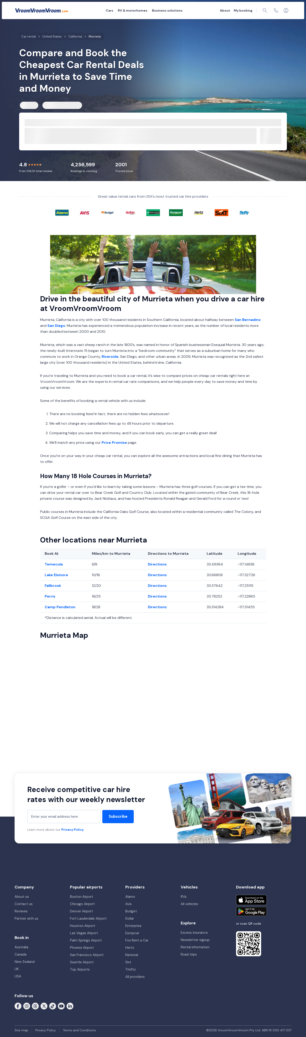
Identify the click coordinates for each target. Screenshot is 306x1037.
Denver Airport (81, 911)
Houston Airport (82, 925)
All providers (135, 976)
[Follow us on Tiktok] (52, 1006)
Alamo (130, 896)
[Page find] (265, 10)
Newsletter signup (195, 940)
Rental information (195, 947)
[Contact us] (276, 10)
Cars (109, 10)
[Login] (286, 10)
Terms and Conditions (79, 1030)
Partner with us (26, 918)
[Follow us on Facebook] (18, 1006)
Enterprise (133, 925)
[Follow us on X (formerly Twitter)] (44, 1006)
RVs (184, 896)
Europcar (132, 933)
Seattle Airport (82, 962)
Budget (131, 911)
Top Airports (80, 969)
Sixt (128, 962)
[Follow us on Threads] (35, 1006)
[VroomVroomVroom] (41, 10)
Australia (21, 947)
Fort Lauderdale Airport (88, 918)
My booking (243, 10)
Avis (128, 904)
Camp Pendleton (60, 607)
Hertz (129, 947)
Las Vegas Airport (84, 933)
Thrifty (130, 969)
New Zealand (25, 961)
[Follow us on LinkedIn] (70, 1006)
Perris (50, 596)
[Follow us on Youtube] (61, 1006)
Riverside (110, 356)
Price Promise (114, 442)
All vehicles (189, 904)
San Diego (56, 325)
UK (17, 969)
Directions (157, 564)
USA (18, 976)
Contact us (24, 904)
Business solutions (167, 10)
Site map (21, 1030)
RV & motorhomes (132, 10)
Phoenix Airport (82, 947)
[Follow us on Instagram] (26, 1006)
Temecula (54, 564)
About (225, 10)
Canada (20, 954)
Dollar (129, 918)
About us (22, 896)
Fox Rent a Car (136, 940)
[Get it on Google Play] (251, 911)
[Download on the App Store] (251, 900)
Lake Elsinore (56, 575)
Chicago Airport (82, 904)
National (131, 955)
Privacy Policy (72, 830)
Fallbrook (53, 585)
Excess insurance (194, 932)
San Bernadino (248, 319)
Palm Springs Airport (86, 940)
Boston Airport (81, 896)
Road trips (189, 954)
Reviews (21, 911)
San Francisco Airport (87, 955)
